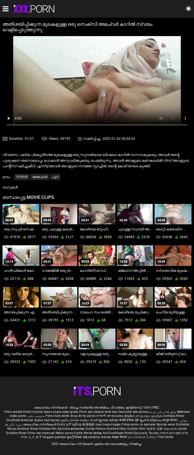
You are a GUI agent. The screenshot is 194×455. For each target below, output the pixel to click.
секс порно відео (108, 424)
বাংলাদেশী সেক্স (103, 416)
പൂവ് (55, 177)
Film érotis (165, 437)
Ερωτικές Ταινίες (147, 433)
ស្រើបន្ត (77, 424)
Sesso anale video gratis (61, 412)
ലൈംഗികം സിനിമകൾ (40, 424)
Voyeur (22, 177)
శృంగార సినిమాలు (151, 420)
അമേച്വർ (39, 177)
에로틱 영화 (155, 429)
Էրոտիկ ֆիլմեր (123, 416)
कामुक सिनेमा (170, 420)
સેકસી (94, 420)
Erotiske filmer (17, 433)
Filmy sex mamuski (41, 433)
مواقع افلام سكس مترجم (163, 412)
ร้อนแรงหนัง (171, 429)
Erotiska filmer (173, 416)
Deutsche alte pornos (133, 412)
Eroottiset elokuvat (20, 420)
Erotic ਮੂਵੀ (64, 424)
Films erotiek (13, 412)
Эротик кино (166, 424)
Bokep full (100, 433)
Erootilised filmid (121, 433)
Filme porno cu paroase (139, 424)
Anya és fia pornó (82, 416)
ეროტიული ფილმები (149, 416)
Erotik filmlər (83, 433)
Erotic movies (33, 412)
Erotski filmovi (96, 429)
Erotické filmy (117, 429)
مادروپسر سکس (36, 416)
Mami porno (65, 433)
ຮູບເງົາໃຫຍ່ (75, 437)
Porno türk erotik (57, 416)
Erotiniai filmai (28, 429)
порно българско (47, 420)
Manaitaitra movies (97, 437)
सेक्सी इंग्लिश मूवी (129, 420)
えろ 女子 (35, 437)
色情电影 (88, 424)
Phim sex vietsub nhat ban (98, 412)
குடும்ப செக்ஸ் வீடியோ (75, 420)
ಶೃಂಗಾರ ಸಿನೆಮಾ (109, 420)
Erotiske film (48, 429)
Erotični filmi (137, 429)
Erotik (183, 429)
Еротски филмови (72, 429)
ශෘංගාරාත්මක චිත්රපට (143, 437)
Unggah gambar (55, 437)
